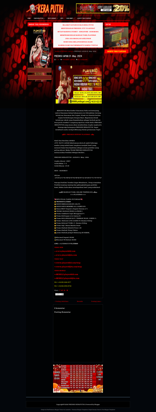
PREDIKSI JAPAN (67, 51)
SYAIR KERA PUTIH (40, 17)
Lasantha (68, 409)
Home (29, 18)
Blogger (97, 404)
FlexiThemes (50, 409)
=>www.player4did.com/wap (67, 263)
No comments (83, 59)
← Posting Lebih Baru (61, 301)
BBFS (61, 18)
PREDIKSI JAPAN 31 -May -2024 (68, 56)
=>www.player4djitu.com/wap (68, 266)
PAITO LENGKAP (53, 17)
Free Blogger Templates (108, 409)
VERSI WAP (58, 259)
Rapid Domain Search (95, 409)
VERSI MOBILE (60, 271)
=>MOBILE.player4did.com (66, 274)
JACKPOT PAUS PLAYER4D (84, 18)
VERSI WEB (58, 247)
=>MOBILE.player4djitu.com (66, 278)
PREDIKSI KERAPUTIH (76, 404)
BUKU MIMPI (71, 17)
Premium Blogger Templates (80, 409)
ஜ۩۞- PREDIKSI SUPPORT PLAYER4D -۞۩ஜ (78, 134)
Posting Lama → (96, 301)
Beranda (80, 301)
